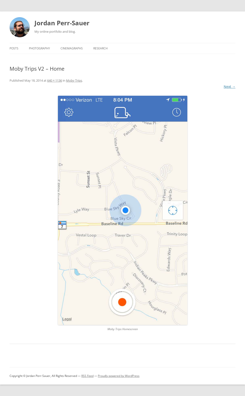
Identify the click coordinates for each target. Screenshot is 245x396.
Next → (229, 86)
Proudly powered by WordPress (118, 376)
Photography (39, 48)
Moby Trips (74, 80)
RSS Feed (87, 376)
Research (100, 48)
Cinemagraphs (72, 48)
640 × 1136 (54, 80)
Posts (14, 48)
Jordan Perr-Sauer (61, 23)
